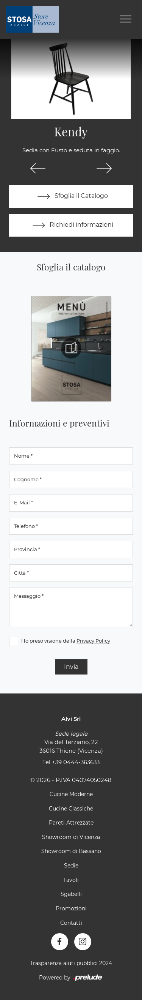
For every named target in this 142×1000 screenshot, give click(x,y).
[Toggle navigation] (125, 19)
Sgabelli (71, 894)
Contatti (71, 922)
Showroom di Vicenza (71, 837)
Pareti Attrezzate (71, 822)
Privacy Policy (93, 641)
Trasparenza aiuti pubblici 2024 (71, 963)
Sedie (71, 865)
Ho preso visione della (65, 641)
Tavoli (71, 880)
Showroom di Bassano (71, 851)
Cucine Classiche (71, 808)
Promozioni (71, 908)
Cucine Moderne (71, 794)
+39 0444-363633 (76, 762)
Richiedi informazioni (71, 225)
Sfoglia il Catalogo (71, 196)
